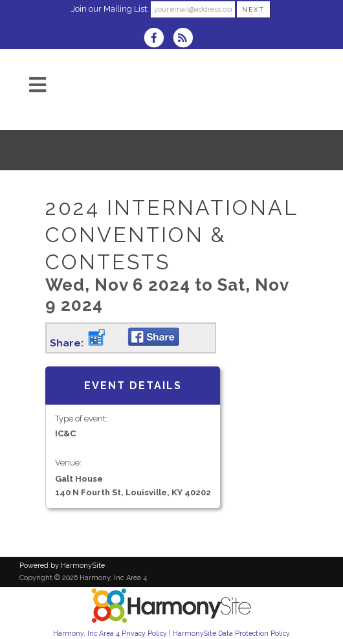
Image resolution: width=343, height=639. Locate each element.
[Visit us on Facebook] (158, 39)
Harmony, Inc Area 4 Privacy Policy (110, 633)
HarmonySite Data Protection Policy (231, 633)
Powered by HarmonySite (62, 565)
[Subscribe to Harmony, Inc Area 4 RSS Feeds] (186, 39)
